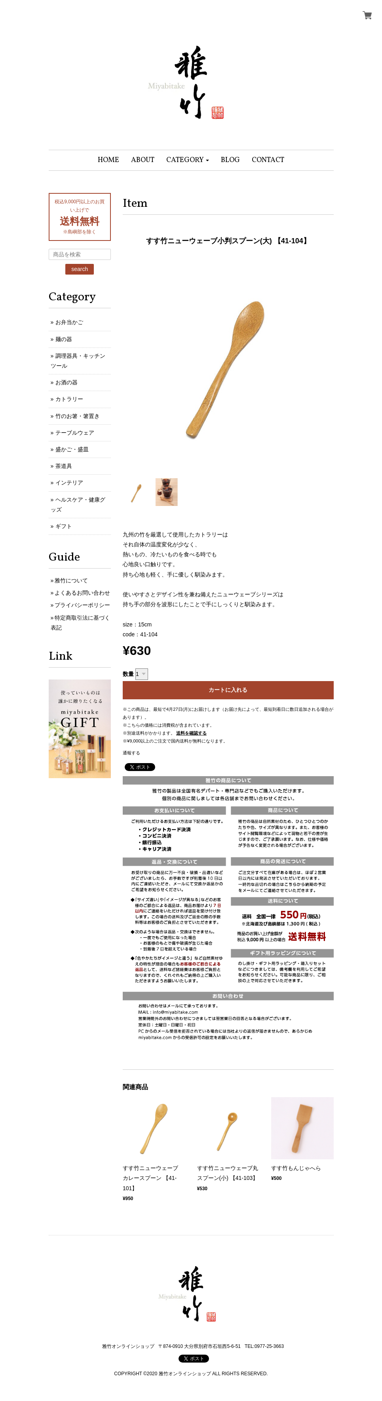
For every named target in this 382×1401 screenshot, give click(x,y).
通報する (131, 752)
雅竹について (71, 580)
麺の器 (63, 339)
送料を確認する (191, 733)
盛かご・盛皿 (72, 449)
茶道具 (63, 466)
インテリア (69, 482)
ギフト (63, 526)
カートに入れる (228, 690)
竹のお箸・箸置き (77, 416)
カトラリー (69, 399)
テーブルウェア (74, 432)
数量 (128, 674)
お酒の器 (66, 382)
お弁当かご (69, 322)
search (79, 269)
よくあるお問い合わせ (82, 593)
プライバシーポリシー (82, 605)
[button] (187, 160)
